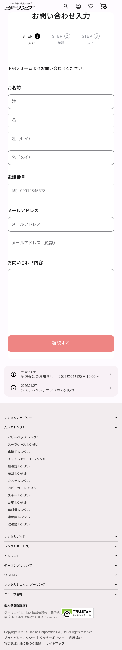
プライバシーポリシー (19, 637)
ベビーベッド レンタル (23, 437)
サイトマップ (55, 643)
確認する (61, 343)
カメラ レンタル (19, 480)
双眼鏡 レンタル (19, 524)
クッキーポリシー (52, 637)
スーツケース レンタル (23, 444)
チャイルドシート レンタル (26, 458)
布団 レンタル (17, 473)
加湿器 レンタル (19, 466)
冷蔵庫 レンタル (19, 517)
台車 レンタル (17, 502)
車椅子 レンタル (19, 451)
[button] (103, 6)
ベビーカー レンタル (22, 487)
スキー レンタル (19, 495)
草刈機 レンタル (19, 509)
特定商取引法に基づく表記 (22, 643)
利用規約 (75, 637)
